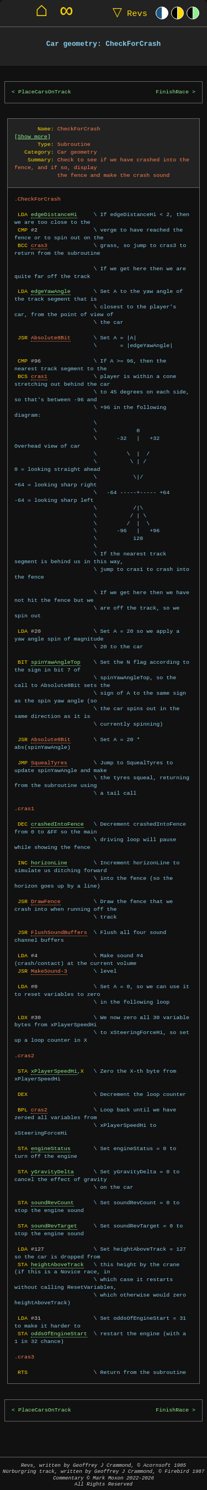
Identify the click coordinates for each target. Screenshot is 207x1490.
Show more (32, 136)
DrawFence (46, 901)
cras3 (39, 245)
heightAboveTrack (57, 1264)
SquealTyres (49, 763)
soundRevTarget (54, 1226)
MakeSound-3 (49, 971)
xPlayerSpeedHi (54, 1071)
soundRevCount (52, 1202)
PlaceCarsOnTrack (44, 92)
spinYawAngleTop (56, 662)
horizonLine (49, 863)
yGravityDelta (52, 1172)
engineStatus (51, 1148)
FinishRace (172, 92)
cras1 (39, 376)
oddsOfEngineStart (59, 1333)
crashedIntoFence (57, 824)
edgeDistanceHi (54, 214)
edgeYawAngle (51, 291)
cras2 (39, 1110)
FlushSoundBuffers (59, 932)
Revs (127, 13)
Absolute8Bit (51, 338)
